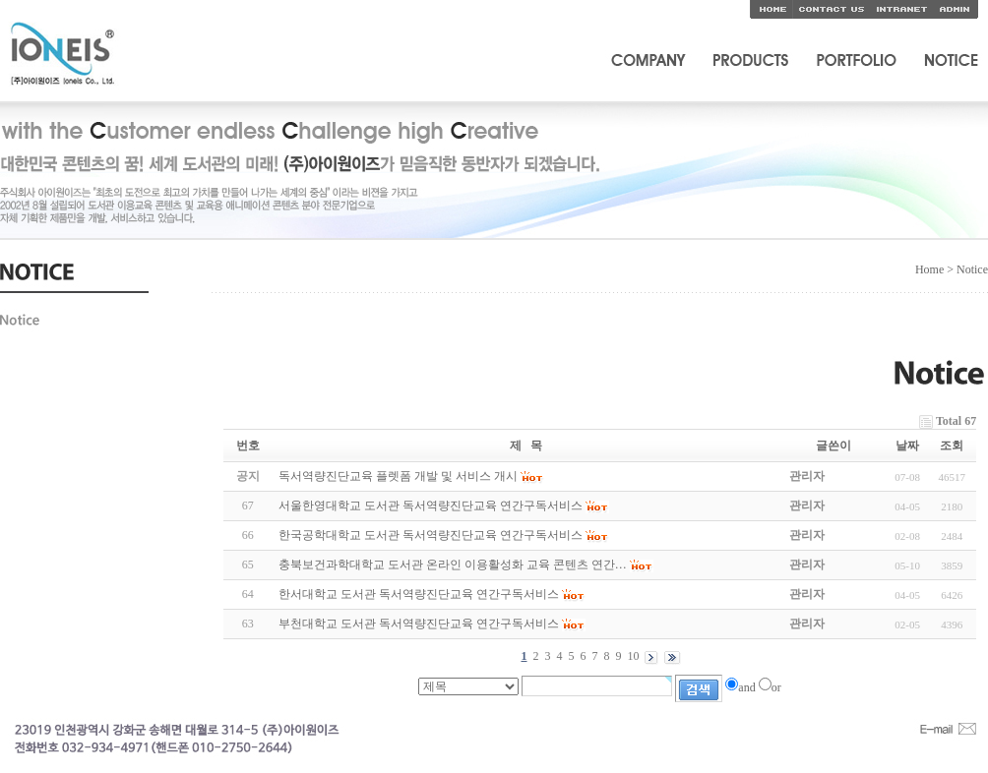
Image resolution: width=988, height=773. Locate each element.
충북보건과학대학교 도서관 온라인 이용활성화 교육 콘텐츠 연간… (452, 564)
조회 (951, 445)
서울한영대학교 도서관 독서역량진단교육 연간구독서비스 (430, 505)
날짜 (907, 445)
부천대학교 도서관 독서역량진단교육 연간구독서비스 (418, 623)
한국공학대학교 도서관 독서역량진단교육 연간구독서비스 (430, 535)
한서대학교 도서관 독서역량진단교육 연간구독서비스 (418, 594)
